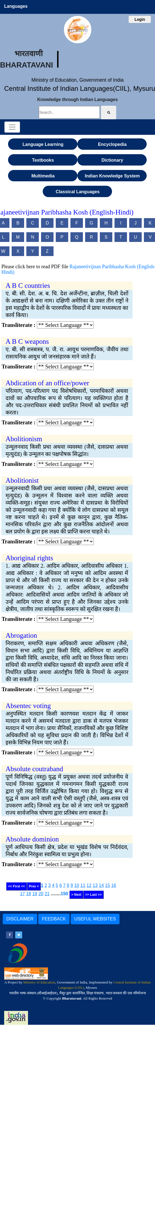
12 (89, 885)
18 (28, 893)
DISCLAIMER (20, 919)
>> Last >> (93, 895)
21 (47, 893)
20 (41, 893)
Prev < (34, 886)
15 (107, 885)
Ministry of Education (39, 982)
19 (34, 893)
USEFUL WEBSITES (95, 919)
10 (76, 885)
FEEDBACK (54, 919)
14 (101, 885)
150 (64, 893)
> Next (76, 895)
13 (95, 885)
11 (82, 885)
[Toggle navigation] (12, 127)
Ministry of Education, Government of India (77, 80)
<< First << (16, 886)
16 (113, 885)
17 (22, 893)
